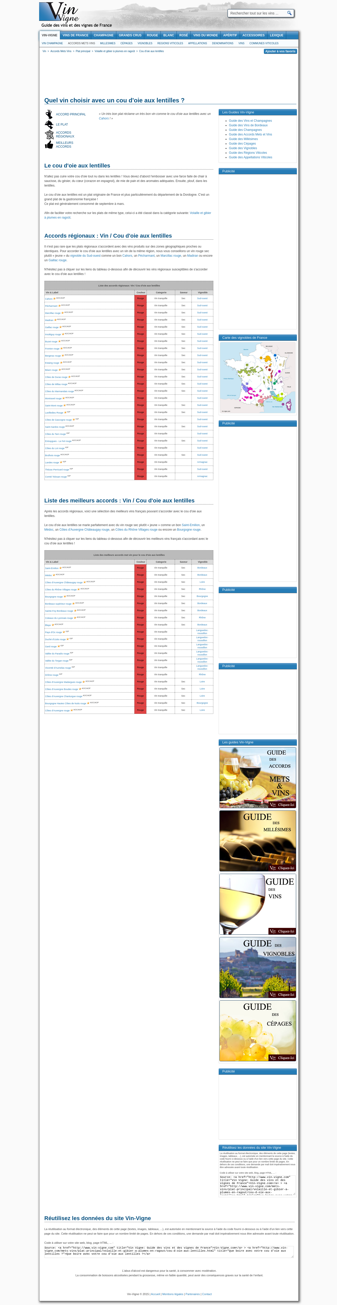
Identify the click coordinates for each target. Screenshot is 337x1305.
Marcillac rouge (171, 255)
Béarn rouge (51, 370)
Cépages (126, 43)
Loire (202, 582)
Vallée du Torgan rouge (57, 660)
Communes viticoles (263, 43)
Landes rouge (52, 462)
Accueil (155, 1294)
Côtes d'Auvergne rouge (57, 710)
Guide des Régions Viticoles (248, 153)
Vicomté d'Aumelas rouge (58, 668)
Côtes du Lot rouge (55, 448)
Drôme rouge (52, 675)
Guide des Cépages (242, 143)
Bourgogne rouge (189, 529)
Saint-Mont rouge (54, 405)
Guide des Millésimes (243, 139)
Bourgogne (202, 596)
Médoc (49, 529)
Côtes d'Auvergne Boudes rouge (61, 689)
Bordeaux (202, 567)
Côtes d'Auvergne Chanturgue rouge (63, 696)
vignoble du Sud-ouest (85, 255)
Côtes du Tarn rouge (55, 434)
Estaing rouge (52, 363)
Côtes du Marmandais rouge (59, 391)
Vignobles (145, 43)
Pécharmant (146, 255)
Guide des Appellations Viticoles (250, 157)
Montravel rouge (53, 398)
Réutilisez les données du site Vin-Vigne (97, 1218)
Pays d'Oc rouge (53, 632)
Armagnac (202, 462)
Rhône (202, 589)
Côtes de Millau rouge (56, 384)
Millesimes (107, 43)
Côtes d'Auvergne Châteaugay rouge (84, 529)
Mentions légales (172, 1294)
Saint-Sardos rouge (55, 427)
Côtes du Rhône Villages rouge (136, 529)
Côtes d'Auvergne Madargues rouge (63, 682)
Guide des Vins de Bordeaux (248, 125)
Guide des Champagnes (245, 130)
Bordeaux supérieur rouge (58, 604)
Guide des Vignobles (243, 148)
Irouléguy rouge (53, 334)
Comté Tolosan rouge (56, 476)
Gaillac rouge (58, 260)
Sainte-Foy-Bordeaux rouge (59, 611)
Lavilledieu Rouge (54, 412)
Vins (241, 43)
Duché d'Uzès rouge (55, 639)
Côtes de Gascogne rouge (58, 420)
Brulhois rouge (52, 455)
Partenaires (193, 1294)
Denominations (222, 43)
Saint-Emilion (191, 525)
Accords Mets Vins (81, 43)
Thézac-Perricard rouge (57, 469)
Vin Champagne (52, 43)
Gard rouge (51, 646)
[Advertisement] (169, 76)
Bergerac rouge (53, 356)
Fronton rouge (52, 348)
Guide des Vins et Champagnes (250, 120)
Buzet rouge (51, 341)
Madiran (192, 255)
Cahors (104, 118)
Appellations (197, 43)
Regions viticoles (170, 43)
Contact (207, 1294)
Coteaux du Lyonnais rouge (59, 618)
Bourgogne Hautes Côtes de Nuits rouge (65, 703)
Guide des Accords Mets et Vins (250, 134)
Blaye (48, 625)
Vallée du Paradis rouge (57, 653)
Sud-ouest (202, 298)
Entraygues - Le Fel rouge (58, 441)
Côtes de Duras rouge (56, 377)
